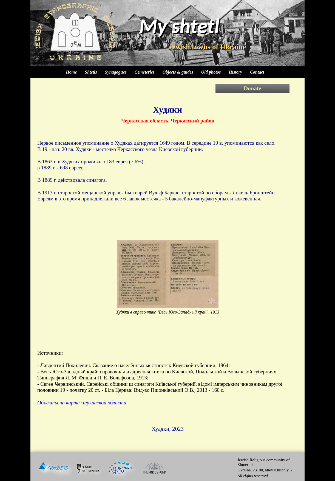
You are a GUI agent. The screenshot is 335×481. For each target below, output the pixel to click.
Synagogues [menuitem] (116, 72)
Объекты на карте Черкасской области (81, 403)
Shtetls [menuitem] (91, 72)
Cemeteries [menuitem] (145, 72)
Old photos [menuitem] (211, 72)
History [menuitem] (235, 72)
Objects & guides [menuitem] (178, 72)
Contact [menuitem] (257, 72)
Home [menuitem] (71, 72)
